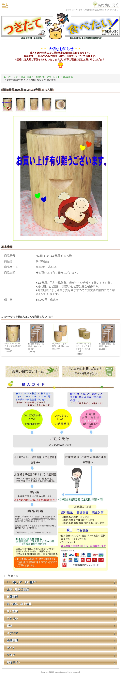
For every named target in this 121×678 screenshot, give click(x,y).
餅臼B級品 (68, 77)
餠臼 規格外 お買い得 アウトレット (40, 77)
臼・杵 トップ (11, 77)
